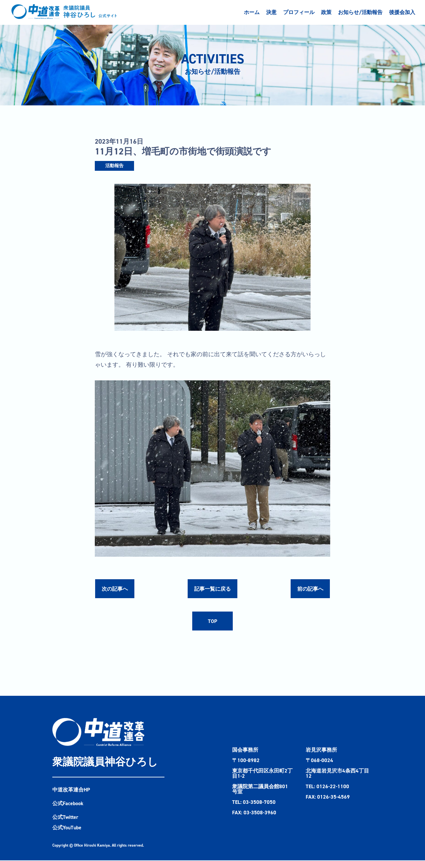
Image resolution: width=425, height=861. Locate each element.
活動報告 (114, 166)
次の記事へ (115, 588)
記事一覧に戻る (212, 588)
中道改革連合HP (71, 790)
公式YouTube (66, 828)
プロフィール (298, 12)
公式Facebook (67, 804)
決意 (271, 12)
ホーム (252, 12)
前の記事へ (310, 588)
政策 (326, 12)
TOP (212, 621)
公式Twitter (65, 817)
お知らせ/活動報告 (360, 12)
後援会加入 (402, 12)
